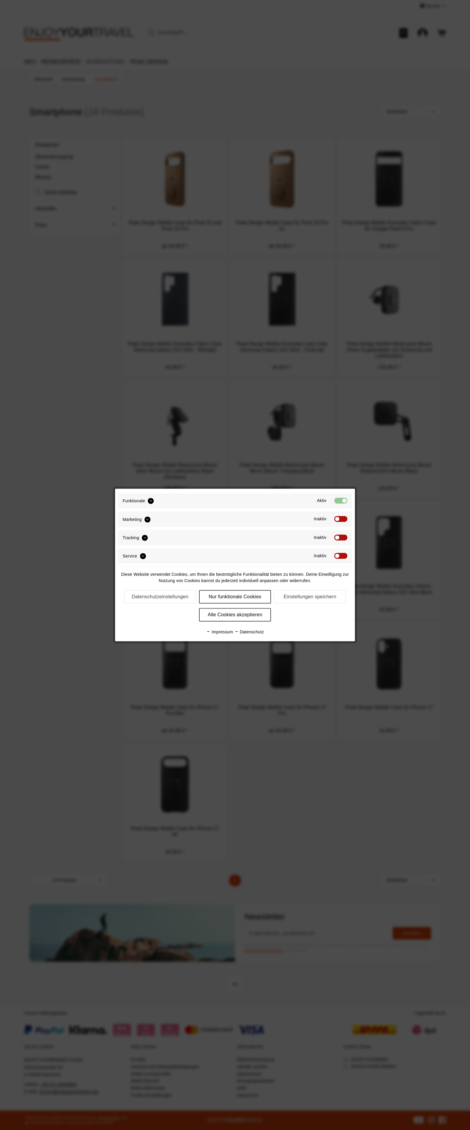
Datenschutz (249, 632)
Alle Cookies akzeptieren (235, 614)
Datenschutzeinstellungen (160, 596)
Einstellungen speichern (310, 596)
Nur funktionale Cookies (235, 596)
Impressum (219, 632)
